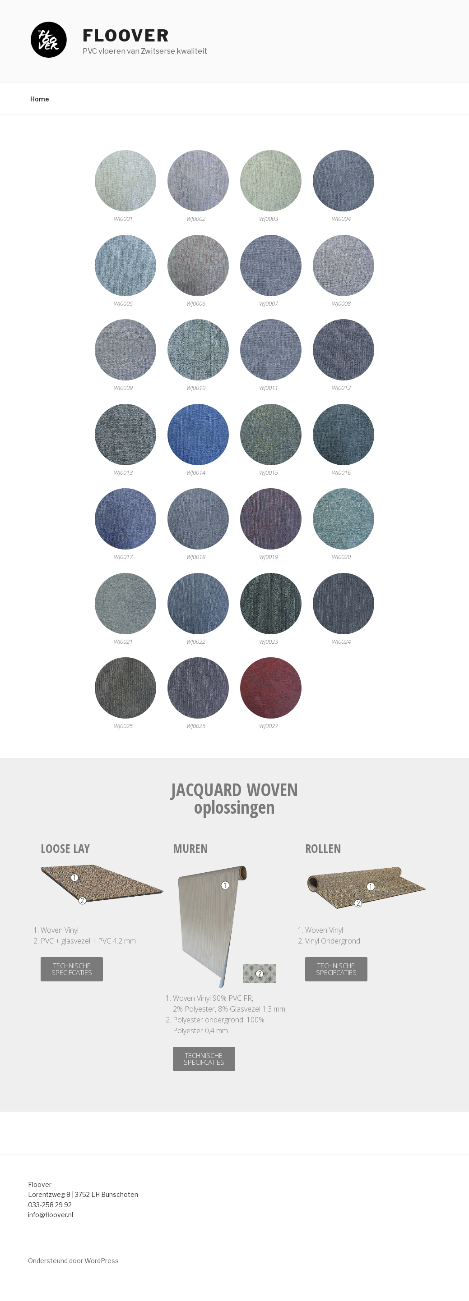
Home (39, 99)
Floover (126, 36)
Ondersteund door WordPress (73, 1260)
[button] (72, 969)
